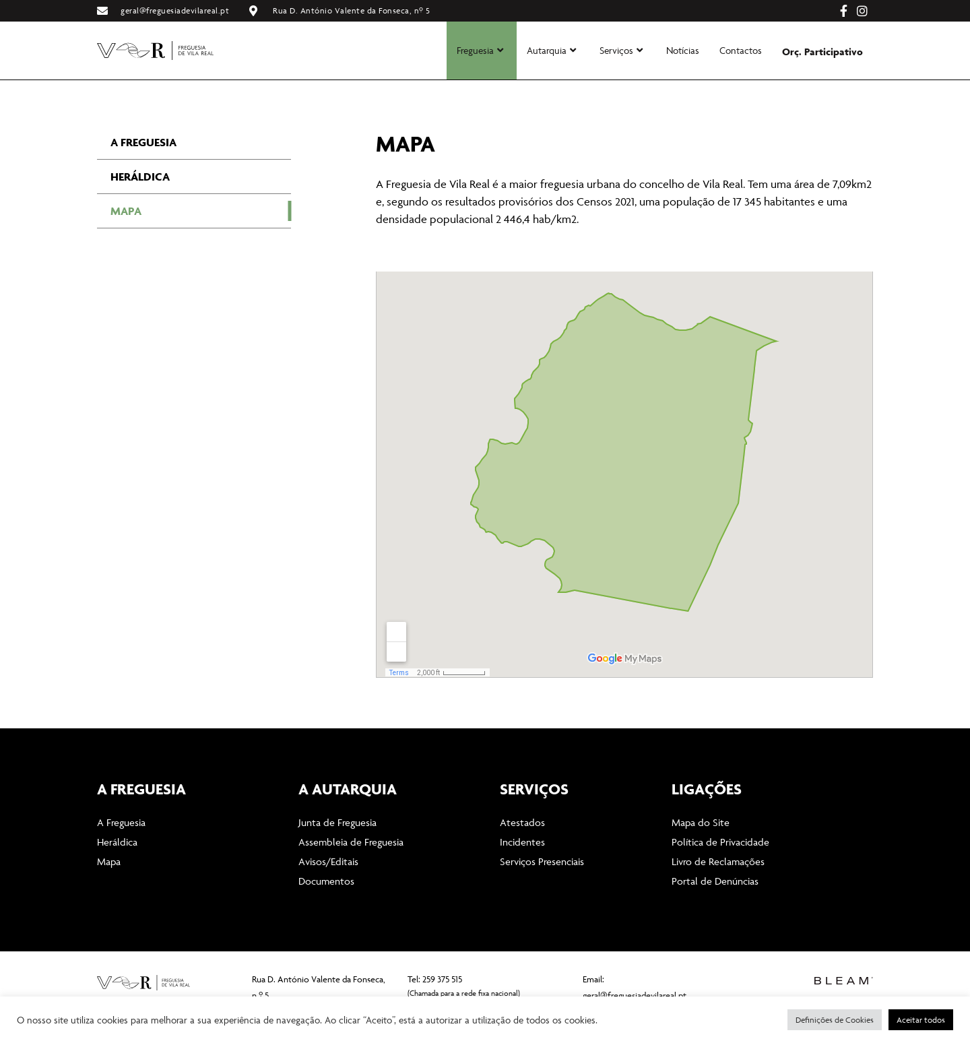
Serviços (621, 50)
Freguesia (480, 50)
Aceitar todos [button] (921, 1020)
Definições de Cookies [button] (835, 1020)
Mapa (125, 244)
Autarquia (551, 50)
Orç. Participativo (822, 51)
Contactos (740, 50)
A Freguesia (143, 175)
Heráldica (140, 209)
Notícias (682, 50)
